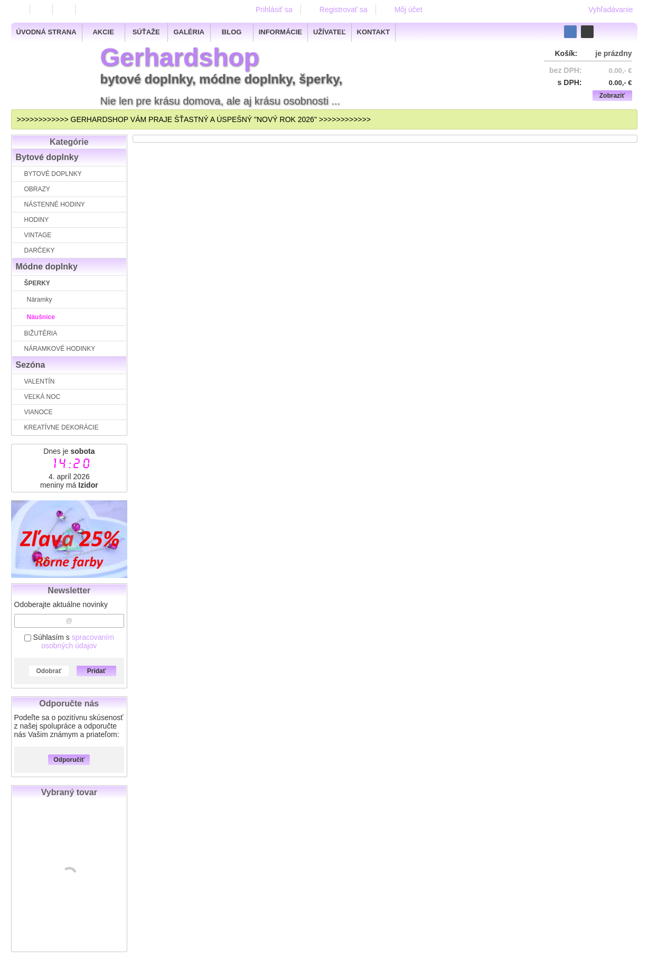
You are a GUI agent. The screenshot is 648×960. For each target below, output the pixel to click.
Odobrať (48, 671)
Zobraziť (612, 95)
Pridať (96, 671)
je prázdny (613, 53)
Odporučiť (68, 759)
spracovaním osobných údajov (77, 641)
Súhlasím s (69, 641)
